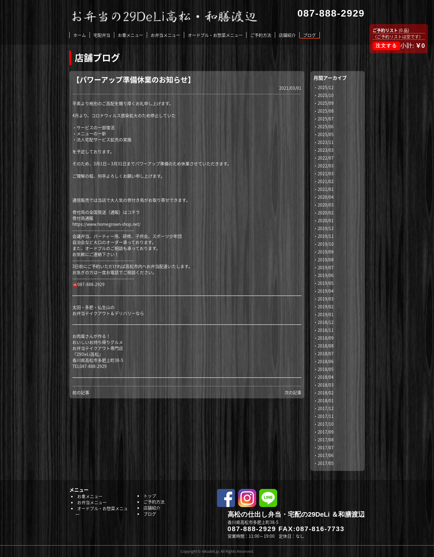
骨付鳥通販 (82, 218)
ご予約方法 (260, 35)
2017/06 (326, 455)
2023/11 (326, 142)
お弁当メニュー (165, 35)
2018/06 (326, 361)
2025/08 (326, 111)
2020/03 (326, 205)
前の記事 (80, 392)
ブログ (309, 35)
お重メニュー (130, 35)
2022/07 (326, 158)
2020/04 (326, 197)
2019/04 (326, 291)
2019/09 (326, 252)
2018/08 (326, 346)
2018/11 (326, 330)
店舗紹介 (287, 35)
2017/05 (326, 463)
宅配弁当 (101, 35)
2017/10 (326, 424)
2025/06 (326, 126)
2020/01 (326, 220)
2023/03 (326, 150)
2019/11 (326, 236)
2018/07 (326, 353)
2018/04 (326, 377)
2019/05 (326, 283)
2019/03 (326, 299)
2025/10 (326, 95)
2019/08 (326, 260)
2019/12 (326, 228)
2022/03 (326, 166)
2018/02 (326, 393)
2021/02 (326, 181)
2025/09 (326, 103)
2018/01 (326, 400)
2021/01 (326, 189)
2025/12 (326, 87)
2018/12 (326, 322)
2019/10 (326, 244)
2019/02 (326, 306)
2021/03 (326, 173)
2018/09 (326, 338)
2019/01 (326, 314)
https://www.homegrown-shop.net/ (106, 224)
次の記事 (293, 392)
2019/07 (326, 267)
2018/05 (326, 369)
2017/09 (326, 432)
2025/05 (326, 134)
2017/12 (326, 408)
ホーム (79, 35)
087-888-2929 (252, 529)
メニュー (79, 489)
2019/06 (326, 275)
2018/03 (326, 385)
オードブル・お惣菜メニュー (215, 35)
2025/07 (326, 119)
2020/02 (326, 213)
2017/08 (326, 440)
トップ (149, 496)
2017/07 (326, 447)
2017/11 (326, 416)
